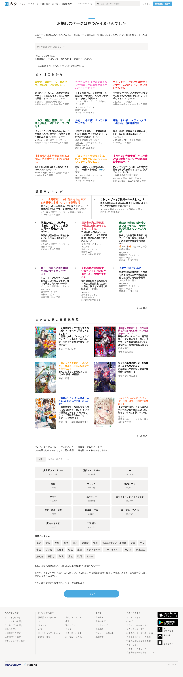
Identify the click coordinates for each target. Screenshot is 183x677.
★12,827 (79, 175)
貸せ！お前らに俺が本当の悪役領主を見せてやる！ (54, 271)
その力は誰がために (130, 268)
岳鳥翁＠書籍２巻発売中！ (88, 139)
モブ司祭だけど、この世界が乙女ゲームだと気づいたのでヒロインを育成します (130, 96)
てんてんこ (118, 137)
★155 (37, 173)
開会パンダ (70, 349)
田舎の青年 (131, 280)
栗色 (84, 209)
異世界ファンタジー (55, 102)
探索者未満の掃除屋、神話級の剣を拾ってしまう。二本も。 (93, 225)
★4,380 (116, 178)
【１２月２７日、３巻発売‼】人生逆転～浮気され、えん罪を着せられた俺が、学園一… (91, 96)
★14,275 (39, 102)
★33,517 (79, 143)
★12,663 (117, 140)
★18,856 (117, 102)
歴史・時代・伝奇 (131, 178)
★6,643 (122, 284)
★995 (84, 292)
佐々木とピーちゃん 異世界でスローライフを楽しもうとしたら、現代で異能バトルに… (52, 96)
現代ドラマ (48, 173)
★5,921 (103, 209)
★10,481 (39, 140)
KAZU (95, 289)
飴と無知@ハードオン (58, 286)
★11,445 (85, 247)
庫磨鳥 (44, 241)
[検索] (98, 3)
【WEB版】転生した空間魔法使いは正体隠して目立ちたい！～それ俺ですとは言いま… (91, 134)
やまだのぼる (130, 375)
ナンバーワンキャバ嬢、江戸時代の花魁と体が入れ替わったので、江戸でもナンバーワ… (130, 170)
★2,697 (44, 244)
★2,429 (44, 289)
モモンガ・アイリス (91, 243)
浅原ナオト (51, 169)
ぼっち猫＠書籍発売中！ (77, 422)
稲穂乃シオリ (58, 137)
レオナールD (130, 98)
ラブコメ (90, 107)
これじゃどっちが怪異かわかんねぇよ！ (122, 199)
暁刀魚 (127, 206)
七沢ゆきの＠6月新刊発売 (125, 175)
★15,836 (79, 107)
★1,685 (122, 253)
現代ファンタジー (94, 175)
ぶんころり (59, 98)
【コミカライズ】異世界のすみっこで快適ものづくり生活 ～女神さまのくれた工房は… (52, 134)
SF (125, 140)
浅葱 (77, 172)
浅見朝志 (128, 351)
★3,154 (44, 212)
